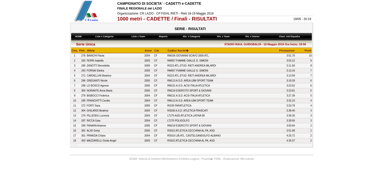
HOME (78, 36)
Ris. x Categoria (192, 36)
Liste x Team (139, 36)
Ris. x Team (224, 36)
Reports (163, 36)
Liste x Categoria (105, 36)
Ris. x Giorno (253, 36)
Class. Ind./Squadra (290, 36)
